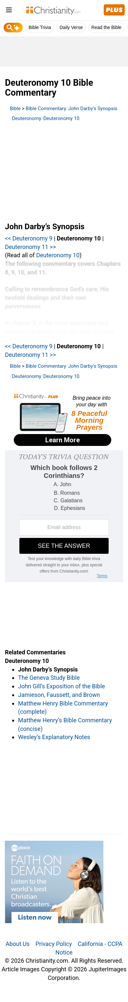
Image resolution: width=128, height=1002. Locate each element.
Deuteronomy (26, 118)
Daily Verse (71, 27)
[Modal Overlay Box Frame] (64, 420)
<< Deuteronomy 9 (29, 238)
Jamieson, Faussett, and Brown (59, 694)
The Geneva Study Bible (49, 677)
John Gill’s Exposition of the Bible (61, 686)
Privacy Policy (53, 943)
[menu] (9, 11)
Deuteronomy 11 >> (30, 246)
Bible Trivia (40, 27)
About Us (18, 943)
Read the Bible (106, 27)
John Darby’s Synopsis (92, 108)
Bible (15, 108)
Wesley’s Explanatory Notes (54, 737)
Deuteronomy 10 (61, 118)
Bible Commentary (46, 108)
